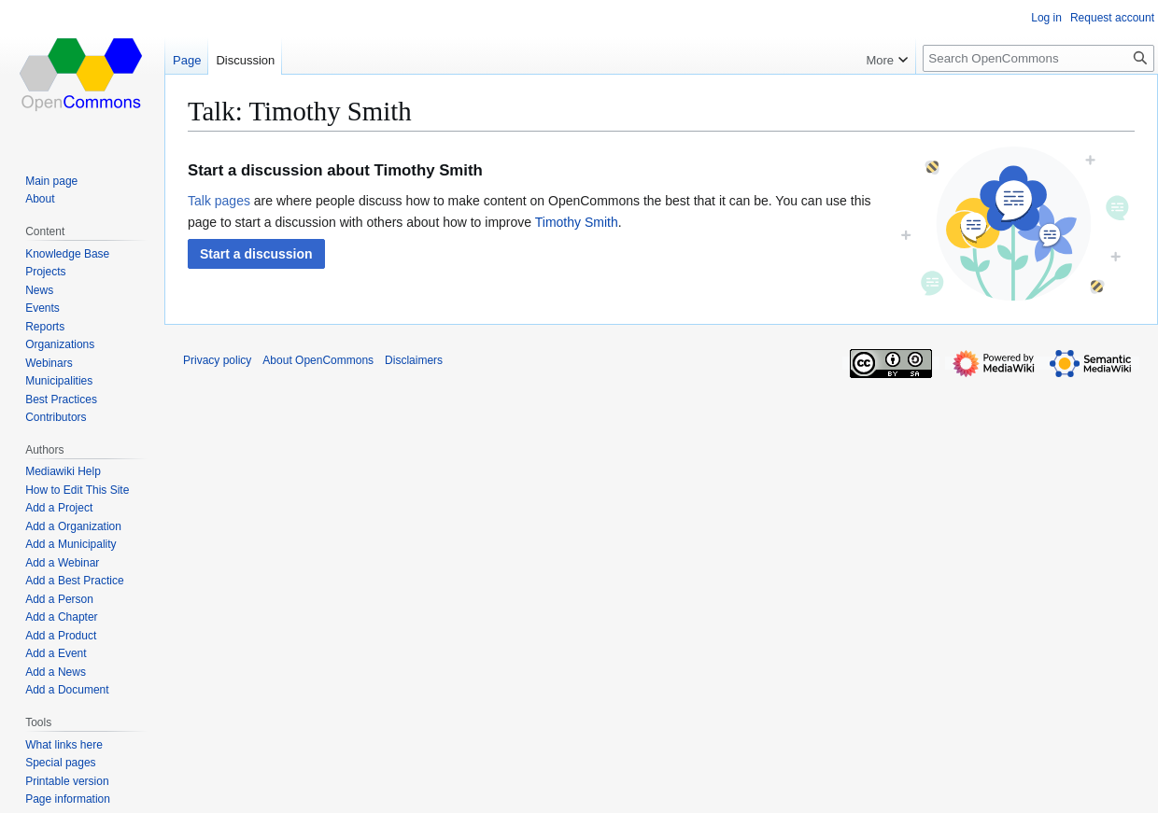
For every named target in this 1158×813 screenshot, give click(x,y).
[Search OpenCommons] (1038, 58)
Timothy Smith (576, 222)
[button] (256, 254)
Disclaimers (414, 360)
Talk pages (219, 200)
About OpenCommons (318, 360)
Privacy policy (217, 360)
